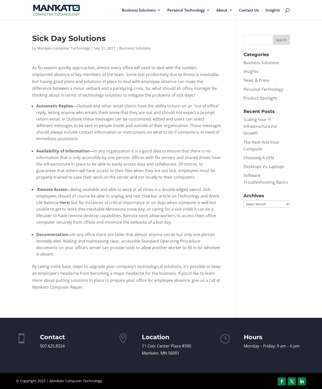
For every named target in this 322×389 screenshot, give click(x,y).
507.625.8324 (52, 346)
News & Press (256, 80)
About (221, 10)
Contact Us (249, 10)
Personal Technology (186, 10)
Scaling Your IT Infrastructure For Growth (260, 126)
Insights (272, 10)
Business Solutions (139, 10)
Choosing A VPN (259, 158)
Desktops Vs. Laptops (264, 166)
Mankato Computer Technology (63, 48)
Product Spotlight (260, 98)
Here (64, 202)
